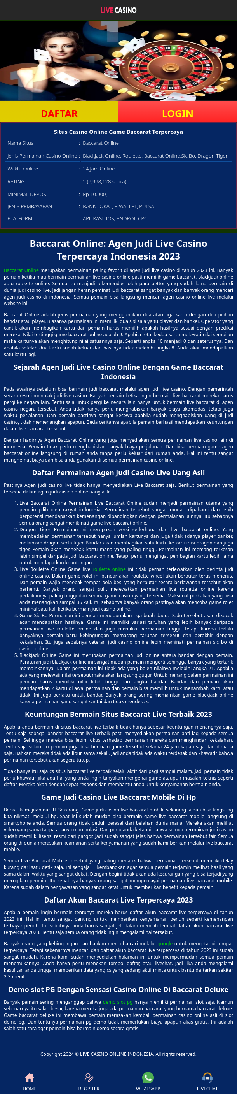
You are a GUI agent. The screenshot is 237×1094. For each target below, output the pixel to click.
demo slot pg (118, 1002)
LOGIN (177, 113)
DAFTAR (59, 113)
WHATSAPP (148, 1082)
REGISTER (88, 1082)
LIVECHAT (207, 1082)
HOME (30, 1082)
